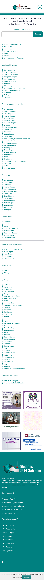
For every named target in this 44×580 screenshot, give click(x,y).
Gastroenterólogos (10, 127)
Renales (6, 359)
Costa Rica (10, 543)
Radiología (7, 355)
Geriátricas (7, 312)
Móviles (5, 325)
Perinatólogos (8, 258)
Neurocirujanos (8, 84)
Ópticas (6, 56)
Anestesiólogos (9, 111)
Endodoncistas (8, 224)
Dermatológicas (9, 298)
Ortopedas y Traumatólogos (13, 88)
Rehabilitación (8, 357)
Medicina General (9, 143)
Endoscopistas (8, 79)
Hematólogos (8, 134)
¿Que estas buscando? (22, 29)
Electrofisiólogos (9, 120)
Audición (6, 285)
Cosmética (7, 221)
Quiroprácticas (8, 353)
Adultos (5, 270)
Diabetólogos (8, 118)
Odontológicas (8, 337)
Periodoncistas (8, 237)
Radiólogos (7, 166)
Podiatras (6, 93)
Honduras (9, 540)
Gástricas (6, 310)
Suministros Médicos (10, 51)
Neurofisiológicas (9, 328)
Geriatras (6, 132)
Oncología (7, 341)
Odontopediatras (9, 233)
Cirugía (5, 294)
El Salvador (10, 525)
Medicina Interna (9, 145)
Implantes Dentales (10, 228)
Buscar (38, 34)
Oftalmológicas (8, 339)
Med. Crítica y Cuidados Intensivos (16, 139)
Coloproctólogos (9, 77)
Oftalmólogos (8, 86)
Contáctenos (9, 513)
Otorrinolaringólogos (11, 90)
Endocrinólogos (9, 123)
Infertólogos (7, 252)
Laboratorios (7, 53)
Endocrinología (8, 303)
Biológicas (7, 289)
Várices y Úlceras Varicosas (13, 369)
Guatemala (10, 529)
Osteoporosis (8, 346)
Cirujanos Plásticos (10, 74)
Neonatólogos (8, 200)
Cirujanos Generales (10, 72)
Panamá (9, 536)
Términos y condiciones (14, 506)
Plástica (6, 350)
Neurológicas (8, 330)
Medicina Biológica (10, 381)
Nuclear (6, 332)
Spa (4, 364)
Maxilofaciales (8, 231)
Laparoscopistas (9, 81)
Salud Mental (7, 362)
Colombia (9, 547)
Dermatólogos (8, 116)
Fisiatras (6, 125)
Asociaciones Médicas (11, 44)
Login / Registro (10, 499)
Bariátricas (7, 287)
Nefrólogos (7, 148)
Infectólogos (7, 136)
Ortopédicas (7, 344)
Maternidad (7, 321)
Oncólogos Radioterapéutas (14, 161)
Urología (6, 366)
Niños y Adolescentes (11, 273)
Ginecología (7, 314)
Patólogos (6, 163)
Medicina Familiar (9, 141)
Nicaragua (10, 532)
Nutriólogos (7, 157)
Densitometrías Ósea (11, 296)
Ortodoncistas (8, 235)
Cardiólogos (7, 114)
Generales (7, 194)
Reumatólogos (8, 168)
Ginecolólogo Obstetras (12, 249)
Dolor (5, 301)
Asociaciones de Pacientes (13, 58)
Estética (6, 307)
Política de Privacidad (13, 510)
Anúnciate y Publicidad (13, 502)
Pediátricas (7, 348)
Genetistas (7, 130)
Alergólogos (7, 109)
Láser (5, 319)
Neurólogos (7, 154)
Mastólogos (7, 254)
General (6, 226)
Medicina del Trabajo (11, 323)
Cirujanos (6, 185)
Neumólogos (8, 150)
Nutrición (6, 335)
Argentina (9, 550)
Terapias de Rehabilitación (13, 383)
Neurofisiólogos (9, 152)
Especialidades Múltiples (12, 305)
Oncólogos (7, 159)
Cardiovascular (8, 70)
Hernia (5, 316)
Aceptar (27, 577)
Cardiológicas (8, 292)
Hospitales (7, 47)
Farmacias (7, 49)
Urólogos (6, 95)
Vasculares (7, 97)
